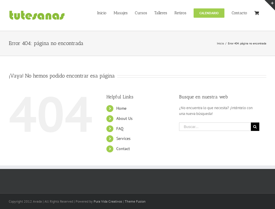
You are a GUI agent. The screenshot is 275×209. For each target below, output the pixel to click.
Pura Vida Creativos (108, 201)
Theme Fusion (135, 201)
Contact (123, 148)
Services (123, 138)
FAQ (120, 128)
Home (121, 108)
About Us (124, 118)
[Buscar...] (215, 126)
